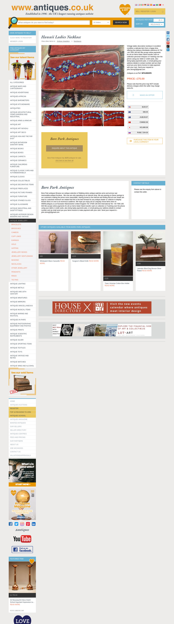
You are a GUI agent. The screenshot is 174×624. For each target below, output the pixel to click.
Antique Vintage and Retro (19, 357)
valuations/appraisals (20, 455)
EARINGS (15, 240)
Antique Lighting (17, 284)
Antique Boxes (16, 153)
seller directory (18, 430)
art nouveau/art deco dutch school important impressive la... (22, 602)
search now (121, 22)
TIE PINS (14, 280)
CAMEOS (14, 232)
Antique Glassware (19, 204)
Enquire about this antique (64, 148)
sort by (139, 24)
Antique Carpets (17, 156)
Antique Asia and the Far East (21, 137)
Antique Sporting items (21, 344)
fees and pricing (17, 437)
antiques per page (144, 20)
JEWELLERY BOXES (19, 252)
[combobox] (101, 22)
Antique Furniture (18, 196)
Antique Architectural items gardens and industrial (20, 114)
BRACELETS (16, 224)
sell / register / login (146, 11)
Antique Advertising (19, 92)
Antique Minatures (18, 298)
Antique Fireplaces (19, 189)
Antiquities (15, 108)
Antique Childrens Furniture (18, 165)
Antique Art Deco (18, 132)
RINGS (14, 276)
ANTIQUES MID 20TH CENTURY (18, 293)
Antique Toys (16, 352)
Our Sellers (15, 427)
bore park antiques (64, 138)
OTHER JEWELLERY (19, 268)
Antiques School (18, 416)
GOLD (13, 244)
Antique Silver (16, 340)
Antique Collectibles (20, 181)
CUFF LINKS (16, 236)
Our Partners (16, 441)
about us (14, 445)
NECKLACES (16, 264)
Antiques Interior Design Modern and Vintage (21, 215)
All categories (17, 82)
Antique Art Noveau (19, 128)
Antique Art (15, 124)
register (14, 408)
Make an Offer (147, 95)
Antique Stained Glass (20, 200)
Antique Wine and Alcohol (22, 366)
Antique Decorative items (22, 185)
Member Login (16, 41)
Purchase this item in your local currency (146, 141)
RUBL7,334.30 (142, 133)
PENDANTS (15, 272)
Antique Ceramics (18, 160)
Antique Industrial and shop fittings (20, 209)
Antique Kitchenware (20, 104)
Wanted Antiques (18, 423)
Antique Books (17, 149)
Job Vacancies (16, 448)
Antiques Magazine (18, 419)
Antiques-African (18, 96)
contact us (15, 452)
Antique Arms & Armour (21, 121)
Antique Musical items (20, 310)
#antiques (22, 529)
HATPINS (14, 248)
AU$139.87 (144, 117)
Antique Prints (17, 330)
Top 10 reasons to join (20, 412)
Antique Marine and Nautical (19, 315)
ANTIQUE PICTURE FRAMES (21, 192)
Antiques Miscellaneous (21, 306)
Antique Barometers (19, 100)
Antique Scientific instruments (18, 335)
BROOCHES (16, 228)
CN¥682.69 (144, 122)
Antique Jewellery (18, 221)
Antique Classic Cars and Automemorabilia (22, 172)
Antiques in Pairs (18, 320)
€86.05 (145, 112)
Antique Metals (17, 288)
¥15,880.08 (144, 127)
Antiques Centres (18, 434)
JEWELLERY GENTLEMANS (22, 256)
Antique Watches (18, 362)
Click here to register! (21, 38)
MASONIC (15, 260)
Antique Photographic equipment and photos (20, 325)
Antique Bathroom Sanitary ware (18, 144)
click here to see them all (64, 160)
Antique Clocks (17, 177)
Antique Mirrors (17, 302)
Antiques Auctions (18, 405)
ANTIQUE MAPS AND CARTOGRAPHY (18, 87)
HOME (12, 401)
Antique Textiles (17, 348)
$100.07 (145, 107)
